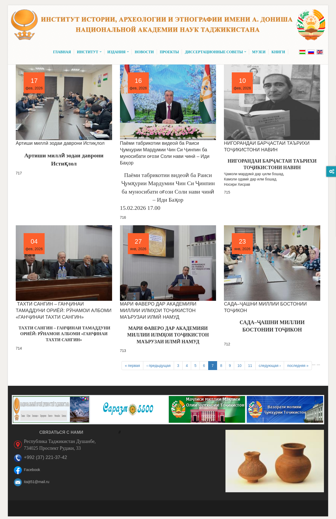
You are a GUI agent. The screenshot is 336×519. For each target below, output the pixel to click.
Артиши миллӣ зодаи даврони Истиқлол (60, 143)
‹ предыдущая (158, 365)
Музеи (258, 52)
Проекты (169, 52)
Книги (278, 52)
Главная (62, 52)
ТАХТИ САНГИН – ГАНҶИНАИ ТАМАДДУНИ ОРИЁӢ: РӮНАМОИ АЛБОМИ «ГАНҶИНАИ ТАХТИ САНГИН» (64, 310)
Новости (144, 52)
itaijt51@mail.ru (36, 482)
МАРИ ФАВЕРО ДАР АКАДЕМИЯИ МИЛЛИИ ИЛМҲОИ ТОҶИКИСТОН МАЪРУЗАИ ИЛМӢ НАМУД (158, 310)
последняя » (297, 365)
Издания (118, 52)
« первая (132, 365)
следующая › (270, 365)
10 (239, 365)
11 (250, 365)
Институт (89, 52)
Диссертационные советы (215, 52)
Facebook (32, 470)
